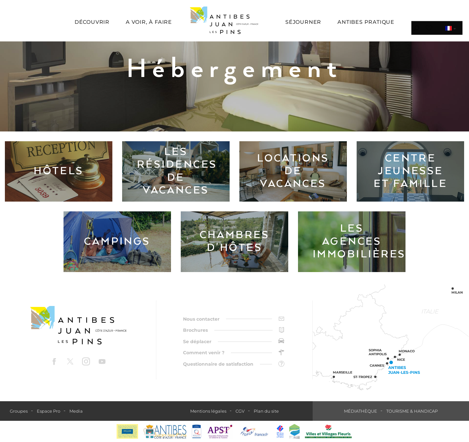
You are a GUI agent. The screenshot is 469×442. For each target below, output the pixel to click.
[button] (92, 22)
